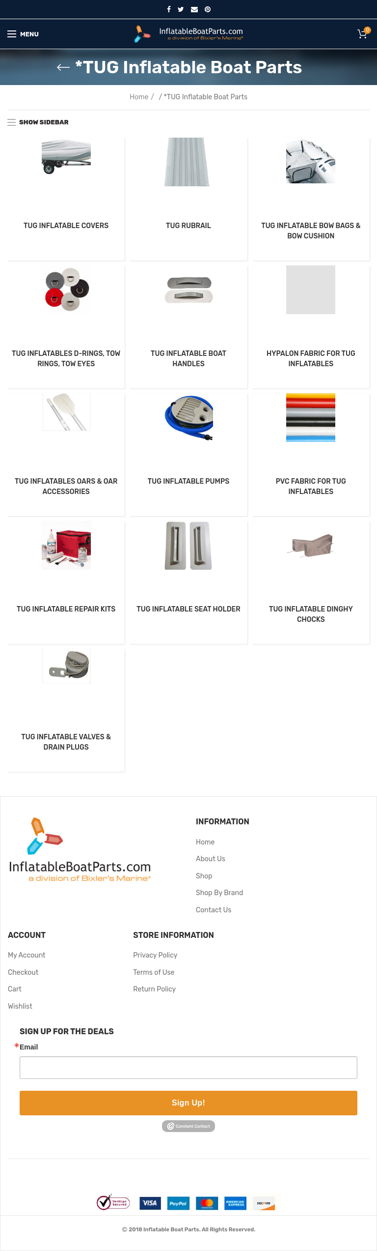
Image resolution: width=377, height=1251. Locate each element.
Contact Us (213, 910)
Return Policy (154, 989)
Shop (204, 876)
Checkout (23, 972)
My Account (27, 955)
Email (29, 1047)
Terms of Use (153, 972)
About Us (210, 859)
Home (139, 97)
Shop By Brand (219, 893)
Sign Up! (188, 1103)
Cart (15, 989)
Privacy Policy (155, 955)
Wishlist (20, 1006)
